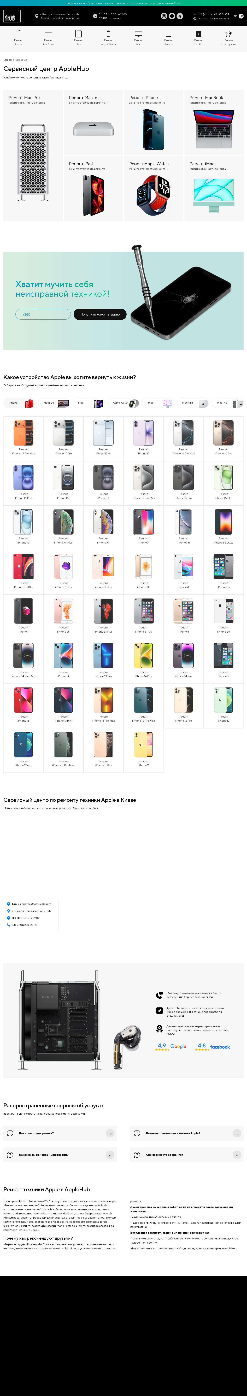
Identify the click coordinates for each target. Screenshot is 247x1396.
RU (241, 16)
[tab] (19, 403)
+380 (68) (211, 14)
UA (235, 16)
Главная (7, 59)
